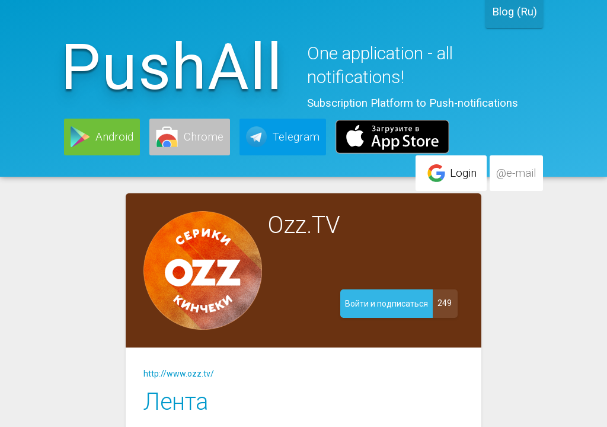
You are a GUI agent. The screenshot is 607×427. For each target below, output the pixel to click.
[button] (102, 137)
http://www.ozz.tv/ (178, 373)
